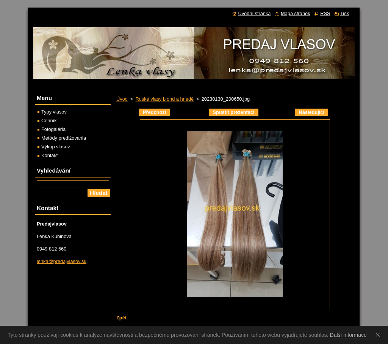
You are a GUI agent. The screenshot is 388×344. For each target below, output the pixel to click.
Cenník (49, 120)
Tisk (344, 13)
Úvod (122, 99)
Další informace (348, 335)
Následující (311, 112)
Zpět (121, 318)
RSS (325, 13)
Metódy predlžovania (63, 138)
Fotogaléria (53, 129)
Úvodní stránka (254, 13)
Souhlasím (379, 334)
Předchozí (154, 112)
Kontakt (49, 155)
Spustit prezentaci (233, 112)
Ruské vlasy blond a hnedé (164, 99)
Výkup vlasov (55, 146)
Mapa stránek (295, 13)
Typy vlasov (54, 112)
